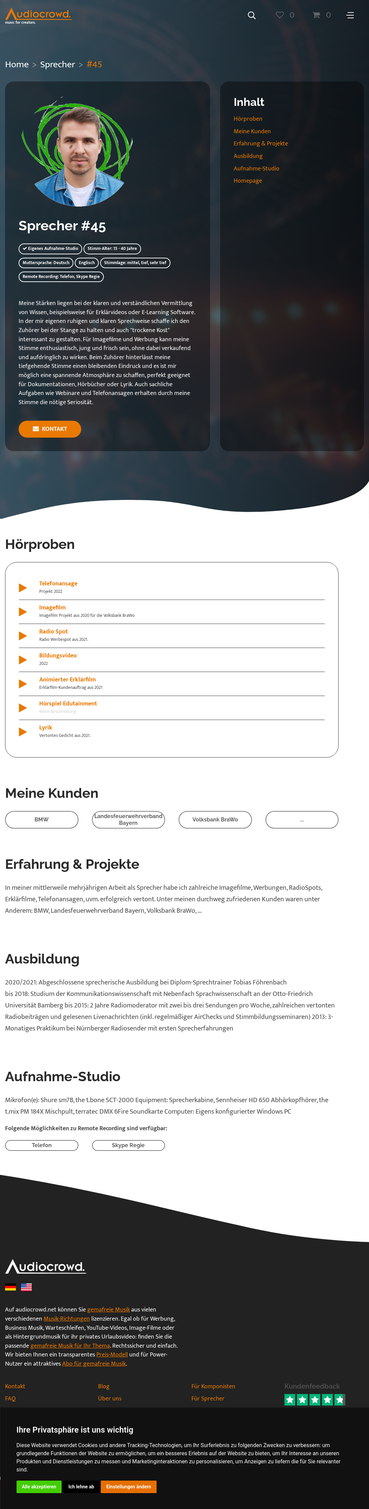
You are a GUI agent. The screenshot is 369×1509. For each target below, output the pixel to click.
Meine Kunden (252, 131)
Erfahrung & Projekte (261, 144)
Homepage (248, 181)
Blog (104, 1387)
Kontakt (50, 429)
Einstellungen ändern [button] (128, 1486)
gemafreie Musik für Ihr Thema (70, 1346)
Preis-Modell (112, 1355)
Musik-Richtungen (67, 1319)
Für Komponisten (213, 1387)
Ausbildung (248, 156)
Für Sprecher (208, 1399)
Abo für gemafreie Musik (94, 1364)
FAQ (10, 1399)
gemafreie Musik (108, 1310)
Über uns (109, 1399)
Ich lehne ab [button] (81, 1486)
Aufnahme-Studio (256, 169)
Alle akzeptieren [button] (39, 1486)
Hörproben (248, 119)
